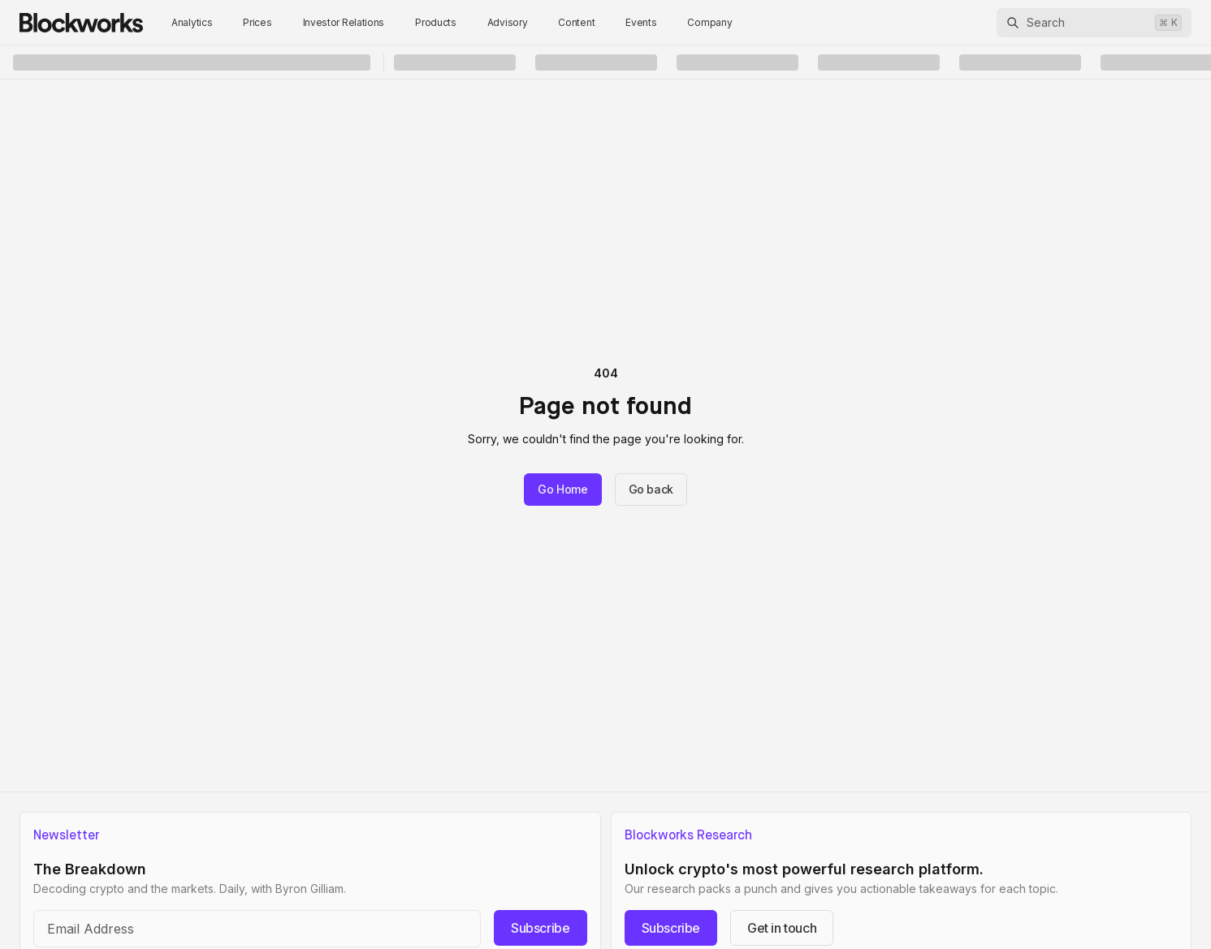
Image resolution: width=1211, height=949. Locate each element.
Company (709, 22)
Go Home (563, 489)
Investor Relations (344, 22)
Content (576, 22)
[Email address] (257, 928)
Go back (651, 489)
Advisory (507, 22)
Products (435, 22)
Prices (257, 22)
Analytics (191, 22)
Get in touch (781, 928)
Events (640, 22)
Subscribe (540, 928)
